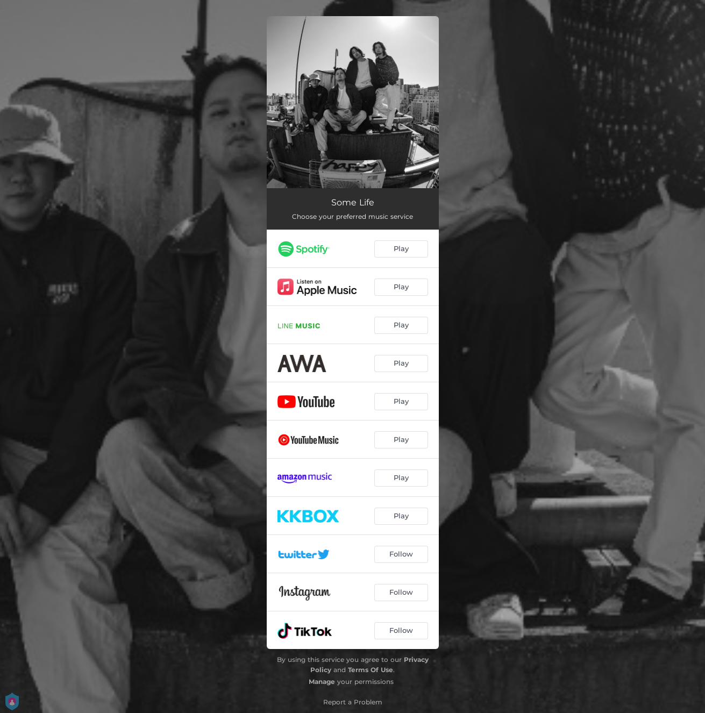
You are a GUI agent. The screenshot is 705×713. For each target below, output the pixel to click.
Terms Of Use (370, 670)
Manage (322, 682)
